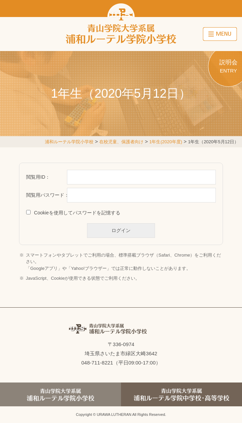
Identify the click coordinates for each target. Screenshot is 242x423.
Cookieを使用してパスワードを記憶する (77, 212)
